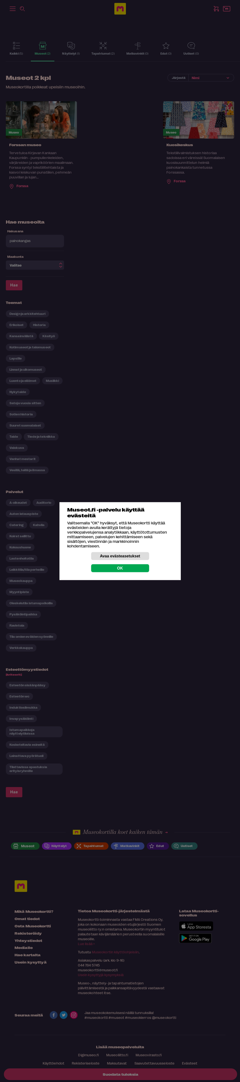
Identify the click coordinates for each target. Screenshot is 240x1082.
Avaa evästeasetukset (120, 556)
